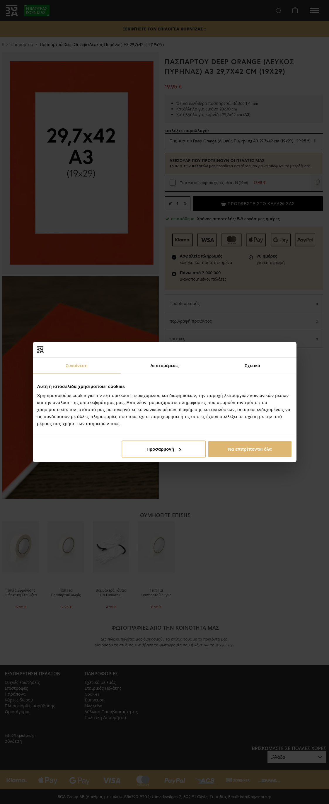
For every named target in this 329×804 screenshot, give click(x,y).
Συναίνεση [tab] (77, 365)
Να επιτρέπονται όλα (250, 449)
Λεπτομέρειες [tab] (164, 365)
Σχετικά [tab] (252, 365)
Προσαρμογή (163, 449)
